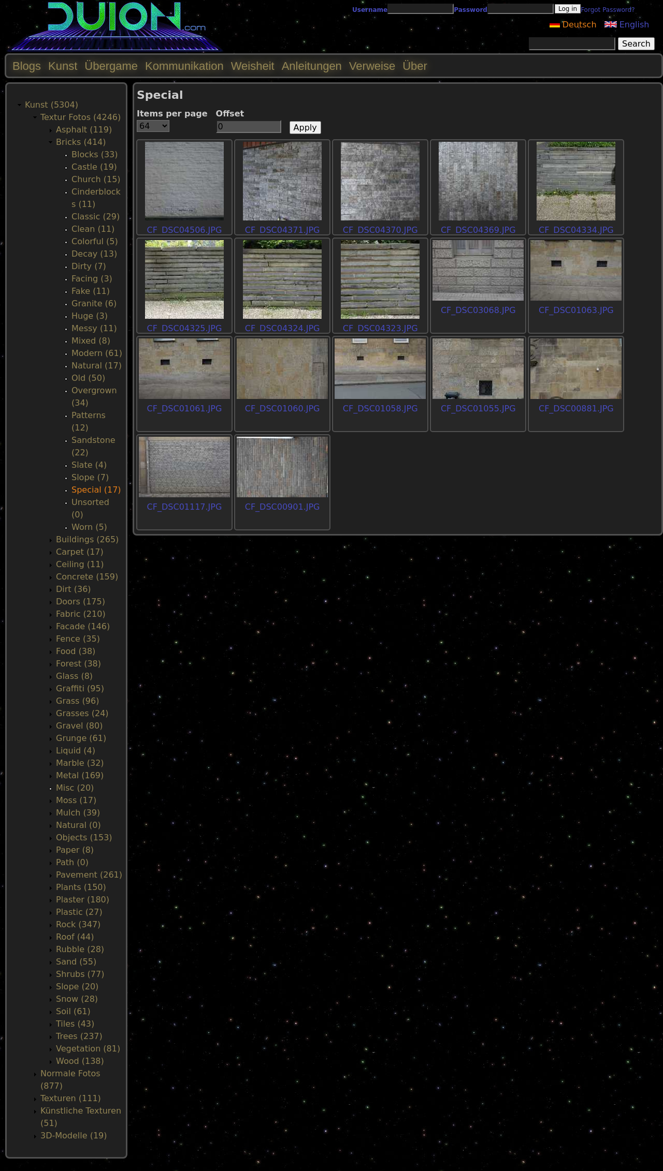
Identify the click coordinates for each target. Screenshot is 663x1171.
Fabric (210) (81, 614)
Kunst (62, 66)
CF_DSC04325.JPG (184, 328)
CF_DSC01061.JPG (184, 408)
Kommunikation (184, 66)
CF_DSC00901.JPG (282, 507)
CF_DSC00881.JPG (576, 408)
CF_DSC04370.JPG (380, 230)
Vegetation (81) (88, 1049)
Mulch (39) (78, 813)
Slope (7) (90, 477)
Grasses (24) (82, 713)
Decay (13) (94, 254)
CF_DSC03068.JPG (478, 310)
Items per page (172, 113)
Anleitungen (312, 66)
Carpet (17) (80, 552)
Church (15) (96, 179)
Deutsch (573, 24)
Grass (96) (77, 701)
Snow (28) (77, 999)
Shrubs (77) (80, 974)
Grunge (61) (81, 738)
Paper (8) (75, 850)
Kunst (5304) (51, 105)
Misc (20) (75, 788)
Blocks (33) (94, 154)
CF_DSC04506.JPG (184, 230)
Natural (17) (96, 365)
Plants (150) (81, 887)
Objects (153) (84, 837)
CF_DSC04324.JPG (282, 328)
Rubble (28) (80, 949)
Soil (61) (73, 1011)
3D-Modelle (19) (73, 1135)
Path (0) (72, 862)
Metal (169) (80, 775)
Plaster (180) (82, 900)
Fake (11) (90, 291)
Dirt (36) (73, 589)
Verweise (372, 66)
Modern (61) (96, 353)
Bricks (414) (81, 142)
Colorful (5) (94, 241)
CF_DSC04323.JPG (380, 328)
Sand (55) (76, 962)
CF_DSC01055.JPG (478, 408)
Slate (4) (89, 465)
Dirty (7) (88, 266)
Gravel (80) (79, 726)
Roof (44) (75, 937)
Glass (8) (74, 676)
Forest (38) (78, 664)
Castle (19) (94, 167)
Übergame (111, 66)
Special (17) (96, 490)
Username (369, 9)
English (627, 24)
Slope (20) (77, 986)
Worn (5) (89, 527)
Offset (230, 113)
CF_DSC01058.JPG (380, 408)
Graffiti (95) (80, 688)
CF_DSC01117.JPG (184, 507)
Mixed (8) (90, 341)
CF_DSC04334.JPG (576, 230)
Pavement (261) (89, 875)
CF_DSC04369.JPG (478, 230)
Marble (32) (80, 763)
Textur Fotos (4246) (80, 117)
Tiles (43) (75, 1024)
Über (414, 66)
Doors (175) (80, 601)
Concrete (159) (87, 577)
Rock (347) (78, 924)
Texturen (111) (70, 1098)
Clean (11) (92, 229)
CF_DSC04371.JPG (282, 230)
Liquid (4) (75, 750)
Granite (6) (94, 303)
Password (470, 9)
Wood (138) (80, 1061)
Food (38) (75, 651)
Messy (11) (94, 328)
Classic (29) (95, 216)
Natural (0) (78, 825)
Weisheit (253, 66)
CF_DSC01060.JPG (282, 408)
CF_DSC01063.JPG (576, 310)
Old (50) (88, 378)
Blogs (26, 66)
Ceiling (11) (80, 564)
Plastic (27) (79, 912)
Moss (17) (76, 800)
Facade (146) (83, 626)
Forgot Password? (608, 9)
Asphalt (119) (84, 130)
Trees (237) (79, 1036)
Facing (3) (91, 279)
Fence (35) (78, 639)
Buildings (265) (87, 539)
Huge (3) (89, 316)
